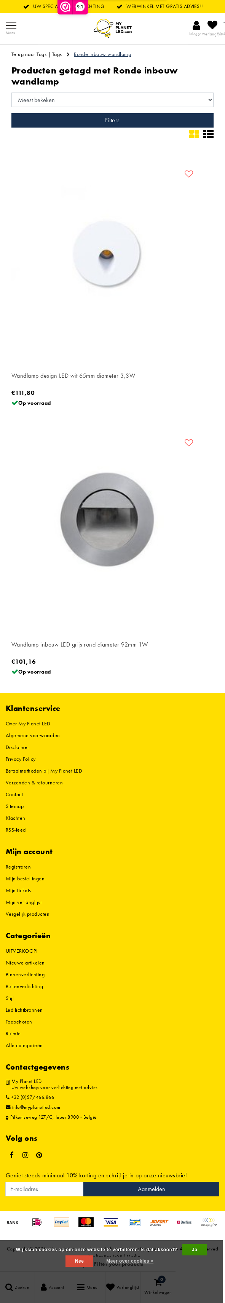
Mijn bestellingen (25, 878)
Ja (194, 1249)
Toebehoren (19, 1021)
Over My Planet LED (28, 723)
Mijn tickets (18, 890)
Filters (112, 120)
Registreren (18, 866)
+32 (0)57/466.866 (30, 1097)
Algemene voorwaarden (33, 735)
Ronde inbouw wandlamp (102, 54)
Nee (79, 1261)
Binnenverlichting (25, 974)
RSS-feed (16, 829)
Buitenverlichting (24, 986)
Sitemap (15, 806)
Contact (14, 794)
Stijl (10, 998)
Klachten (16, 817)
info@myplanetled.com (33, 1107)
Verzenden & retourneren (34, 782)
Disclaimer (17, 747)
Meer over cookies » (129, 1261)
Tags (57, 54)
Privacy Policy (21, 758)
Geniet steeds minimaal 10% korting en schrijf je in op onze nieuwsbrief (96, 1175)
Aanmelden (151, 1189)
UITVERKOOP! (22, 950)
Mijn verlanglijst (23, 902)
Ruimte (13, 1033)
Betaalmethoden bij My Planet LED (44, 770)
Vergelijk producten (27, 913)
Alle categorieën (24, 1045)
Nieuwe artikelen (25, 962)
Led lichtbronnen (24, 1009)
